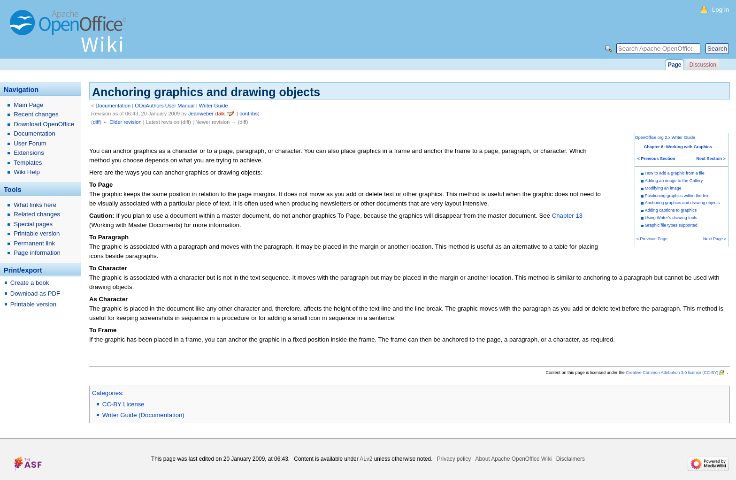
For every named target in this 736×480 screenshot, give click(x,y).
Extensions (29, 152)
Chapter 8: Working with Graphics (678, 147)
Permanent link (34, 243)
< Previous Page (651, 238)
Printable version (37, 233)
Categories (107, 392)
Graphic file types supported (671, 225)
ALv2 (366, 459)
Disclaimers (570, 459)
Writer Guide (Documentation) (143, 415)
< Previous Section (656, 158)
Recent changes (36, 114)
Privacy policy (454, 459)
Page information (37, 252)
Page (674, 64)
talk (221, 113)
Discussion (702, 64)
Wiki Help (27, 171)
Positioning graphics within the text (677, 195)
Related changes (37, 214)
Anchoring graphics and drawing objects (682, 202)
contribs (248, 113)
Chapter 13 (567, 215)
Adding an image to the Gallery (674, 180)
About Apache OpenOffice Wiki (513, 459)
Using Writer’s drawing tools (671, 217)
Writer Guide (213, 105)
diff (96, 122)
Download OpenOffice (44, 124)
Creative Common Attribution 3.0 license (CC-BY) (672, 372)
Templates (28, 162)
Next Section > (711, 158)
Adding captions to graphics (671, 210)
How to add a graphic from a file (675, 173)
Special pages (33, 224)
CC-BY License (123, 404)
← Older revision (122, 122)
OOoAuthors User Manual (164, 105)
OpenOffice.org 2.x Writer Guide (665, 137)
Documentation (113, 105)
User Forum (30, 143)
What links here (35, 204)
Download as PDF (35, 293)
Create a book (29, 282)
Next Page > (715, 238)
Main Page (28, 104)
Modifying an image (663, 188)
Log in (720, 9)
